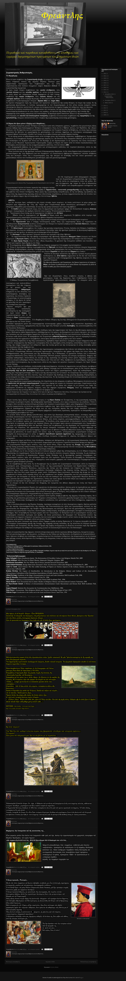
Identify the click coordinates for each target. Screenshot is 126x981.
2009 (104, 115)
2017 (104, 85)
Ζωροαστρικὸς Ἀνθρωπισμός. (19, 73)
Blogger (81, 977)
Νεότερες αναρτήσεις (13, 961)
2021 (104, 76)
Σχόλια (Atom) (54, 967)
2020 (104, 78)
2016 (104, 87)
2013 (104, 105)
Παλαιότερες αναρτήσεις (88, 961)
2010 (104, 112)
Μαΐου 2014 (108, 102)
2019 (104, 80)
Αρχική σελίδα (50, 961)
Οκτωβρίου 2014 (109, 100)
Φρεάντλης (112, 123)
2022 (104, 73)
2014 (104, 92)
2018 (104, 83)
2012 (104, 108)
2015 (104, 89)
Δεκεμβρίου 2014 (109, 94)
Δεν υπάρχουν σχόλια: (34, 596)
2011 (104, 110)
